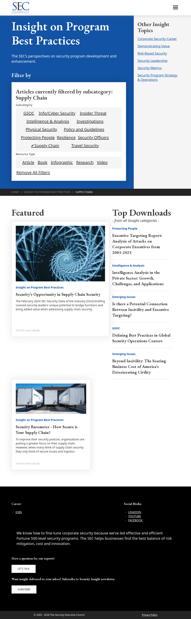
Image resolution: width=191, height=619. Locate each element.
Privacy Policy (149, 615)
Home (15, 192)
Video (102, 162)
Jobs (19, 512)
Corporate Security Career (157, 39)
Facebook (135, 520)
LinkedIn (134, 512)
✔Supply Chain (45, 145)
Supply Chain (84, 192)
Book (42, 162)
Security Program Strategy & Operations (157, 77)
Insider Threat (93, 113)
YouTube (134, 516)
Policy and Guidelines (84, 129)
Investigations (90, 121)
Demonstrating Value (154, 46)
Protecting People (38, 137)
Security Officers (93, 137)
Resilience (66, 137)
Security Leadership (153, 60)
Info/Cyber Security (57, 113)
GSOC (28, 113)
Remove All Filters (33, 172)
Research (85, 162)
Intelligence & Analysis (48, 121)
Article (28, 162)
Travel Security (85, 145)
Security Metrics (150, 68)
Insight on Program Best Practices (47, 192)
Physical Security (41, 129)
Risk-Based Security (152, 53)
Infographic (62, 162)
